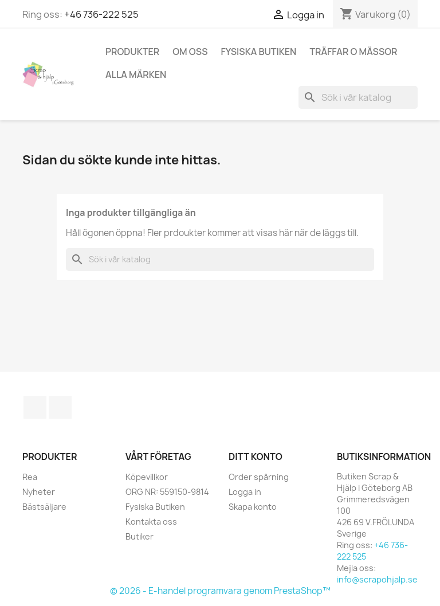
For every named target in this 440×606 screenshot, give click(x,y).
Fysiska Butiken (259, 51)
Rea (29, 476)
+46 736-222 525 (101, 14)
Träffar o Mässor (353, 51)
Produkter (132, 51)
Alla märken (135, 74)
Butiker (139, 536)
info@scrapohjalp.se (377, 579)
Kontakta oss (151, 521)
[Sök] (358, 97)
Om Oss (189, 51)
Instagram (60, 407)
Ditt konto (255, 456)
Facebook (34, 407)
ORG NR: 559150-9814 (167, 491)
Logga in (245, 491)
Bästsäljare (44, 506)
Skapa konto (253, 506)
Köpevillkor (146, 476)
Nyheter (38, 491)
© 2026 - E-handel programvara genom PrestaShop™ (220, 591)
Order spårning (259, 476)
